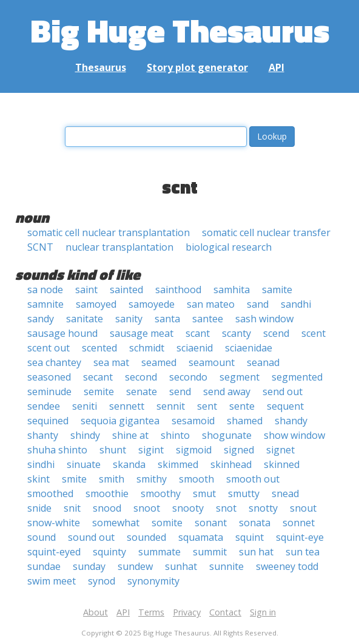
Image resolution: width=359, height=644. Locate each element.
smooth (196, 479)
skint (38, 479)
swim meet (51, 581)
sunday (89, 566)
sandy (40, 318)
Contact (225, 612)
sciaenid (194, 347)
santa (167, 318)
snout (303, 508)
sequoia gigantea (120, 420)
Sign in (263, 612)
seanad (263, 362)
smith (111, 479)
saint (86, 289)
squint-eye (300, 537)
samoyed (96, 304)
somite (167, 522)
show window (294, 435)
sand (258, 304)
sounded (146, 537)
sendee (43, 406)
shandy (291, 420)
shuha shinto (57, 449)
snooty (188, 508)
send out (283, 391)
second (141, 377)
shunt (112, 449)
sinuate (84, 464)
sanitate (84, 318)
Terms (151, 612)
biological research (229, 247)
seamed (158, 362)
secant (98, 377)
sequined (48, 420)
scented (99, 347)
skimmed (178, 464)
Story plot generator (197, 67)
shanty (42, 435)
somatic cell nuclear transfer (266, 232)
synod (101, 581)
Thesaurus (100, 67)
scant (198, 333)
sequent (285, 406)
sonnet (299, 522)
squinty (109, 551)
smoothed (50, 493)
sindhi (41, 464)
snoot (146, 508)
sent (207, 406)
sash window (264, 318)
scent (313, 333)
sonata (254, 522)
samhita (231, 289)
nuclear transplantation (119, 247)
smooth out (253, 479)
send (180, 391)
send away (226, 391)
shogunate (227, 435)
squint (249, 537)
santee (207, 318)
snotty (263, 508)
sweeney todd (287, 566)
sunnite (226, 566)
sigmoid (194, 449)
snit (72, 508)
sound (41, 537)
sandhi (296, 304)
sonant (211, 522)
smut (204, 493)
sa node (45, 289)
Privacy (187, 612)
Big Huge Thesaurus (179, 30)
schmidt (146, 347)
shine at (130, 435)
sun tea (303, 551)
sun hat (256, 551)
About (95, 612)
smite (74, 479)
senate (141, 391)
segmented (297, 377)
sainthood (178, 289)
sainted (126, 289)
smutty (244, 493)
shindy (85, 435)
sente (242, 406)
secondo (188, 377)
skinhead (231, 464)
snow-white (53, 522)
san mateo (211, 304)
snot (226, 508)
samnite (45, 304)
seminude (49, 391)
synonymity (153, 581)
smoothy (161, 493)
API (276, 67)
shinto (175, 435)
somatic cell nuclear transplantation (108, 232)
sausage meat (141, 333)
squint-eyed (54, 551)
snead (285, 493)
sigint (151, 449)
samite (277, 289)
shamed (245, 420)
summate (159, 551)
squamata (200, 537)
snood (107, 508)
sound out (91, 537)
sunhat (181, 566)
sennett (126, 406)
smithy (151, 479)
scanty (236, 333)
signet (280, 449)
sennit (170, 406)
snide (39, 508)
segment (240, 377)
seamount (212, 362)
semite (99, 391)
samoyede (152, 304)
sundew (135, 566)
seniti (84, 406)
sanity (129, 318)
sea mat (111, 362)
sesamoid (193, 420)
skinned (282, 464)
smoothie (107, 493)
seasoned (49, 377)
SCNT (40, 247)
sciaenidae (248, 347)
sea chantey (54, 362)
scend (276, 333)
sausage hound (62, 333)
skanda (129, 464)
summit (210, 551)
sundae (44, 566)
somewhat (115, 522)
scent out (48, 347)
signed (239, 449)
